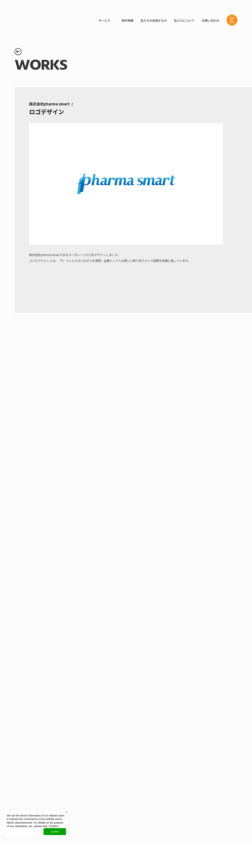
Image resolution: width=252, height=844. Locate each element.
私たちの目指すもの (154, 20)
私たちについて (184, 20)
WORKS (62, 20)
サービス (104, 20)
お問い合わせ (210, 20)
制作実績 (127, 20)
